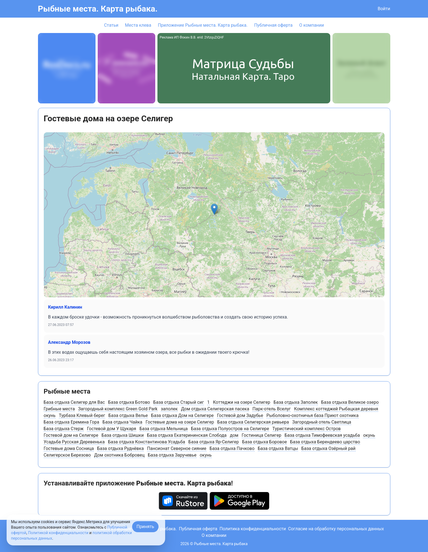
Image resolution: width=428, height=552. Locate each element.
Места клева (138, 25)
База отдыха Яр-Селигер (214, 441)
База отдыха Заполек (296, 402)
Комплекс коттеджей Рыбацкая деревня (336, 408)
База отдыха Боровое (264, 441)
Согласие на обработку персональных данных (336, 528)
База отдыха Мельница (164, 428)
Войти (384, 8)
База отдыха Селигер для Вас (74, 402)
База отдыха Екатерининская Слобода (187, 435)
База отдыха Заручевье (172, 455)
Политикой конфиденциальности (58, 533)
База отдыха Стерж (64, 428)
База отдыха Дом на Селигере (182, 415)
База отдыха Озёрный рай (328, 448)
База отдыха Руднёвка (120, 448)
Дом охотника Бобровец (119, 455)
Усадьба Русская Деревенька (74, 441)
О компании (311, 25)
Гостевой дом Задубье (240, 415)
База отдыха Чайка (123, 422)
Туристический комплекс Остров (306, 428)
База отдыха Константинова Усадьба (146, 441)
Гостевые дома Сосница (69, 448)
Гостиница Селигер (261, 435)
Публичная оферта (273, 25)
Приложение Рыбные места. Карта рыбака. (202, 25)
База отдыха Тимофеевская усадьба (322, 435)
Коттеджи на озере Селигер (241, 402)
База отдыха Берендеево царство (325, 441)
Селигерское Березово (67, 455)
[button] (214, 209)
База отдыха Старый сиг (178, 402)
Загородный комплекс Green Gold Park (117, 408)
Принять (145, 526)
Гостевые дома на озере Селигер (180, 422)
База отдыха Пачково (232, 448)
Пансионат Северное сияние (176, 448)
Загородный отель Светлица (321, 422)
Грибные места (59, 408)
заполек (169, 408)
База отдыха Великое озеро (350, 402)
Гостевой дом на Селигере (71, 435)
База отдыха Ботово (129, 402)
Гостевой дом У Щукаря (111, 428)
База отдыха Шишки (123, 435)
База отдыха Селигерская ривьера (253, 422)
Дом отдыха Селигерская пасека (215, 408)
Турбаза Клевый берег (82, 415)
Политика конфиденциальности (252, 528)
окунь (50, 415)
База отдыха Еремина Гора (71, 422)
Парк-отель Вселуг (271, 408)
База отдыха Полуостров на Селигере (230, 428)
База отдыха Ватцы (278, 448)
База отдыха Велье (128, 415)
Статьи (111, 25)
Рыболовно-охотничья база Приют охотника (312, 415)
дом (234, 435)
